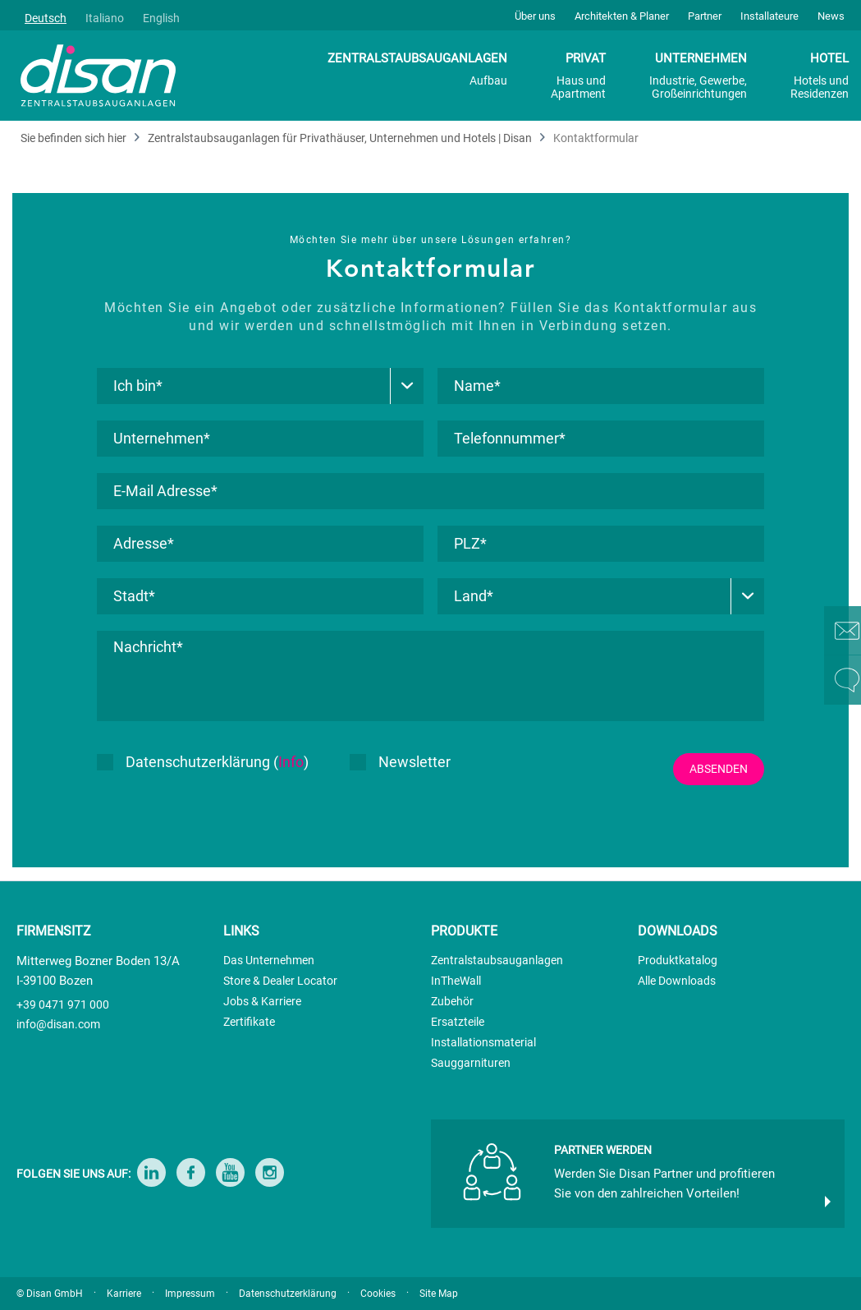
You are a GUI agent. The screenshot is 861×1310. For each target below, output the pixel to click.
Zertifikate (249, 1021)
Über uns (535, 16)
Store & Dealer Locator (280, 980)
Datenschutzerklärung (288, 1293)
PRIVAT (578, 75)
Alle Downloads (677, 980)
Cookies (378, 1293)
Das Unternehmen (268, 960)
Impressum (190, 1293)
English (161, 18)
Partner (704, 16)
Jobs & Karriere (262, 1001)
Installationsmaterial (483, 1042)
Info (291, 761)
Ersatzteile (457, 1021)
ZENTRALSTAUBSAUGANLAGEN (417, 69)
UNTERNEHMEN (698, 75)
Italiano (104, 18)
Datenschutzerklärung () (203, 761)
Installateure (769, 16)
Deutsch (45, 18)
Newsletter (400, 761)
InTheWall (456, 980)
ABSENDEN (718, 768)
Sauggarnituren (471, 1062)
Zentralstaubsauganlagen (497, 960)
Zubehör (452, 1001)
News (831, 16)
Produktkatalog (677, 960)
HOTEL (819, 75)
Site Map (438, 1293)
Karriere (124, 1293)
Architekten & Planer (622, 16)
